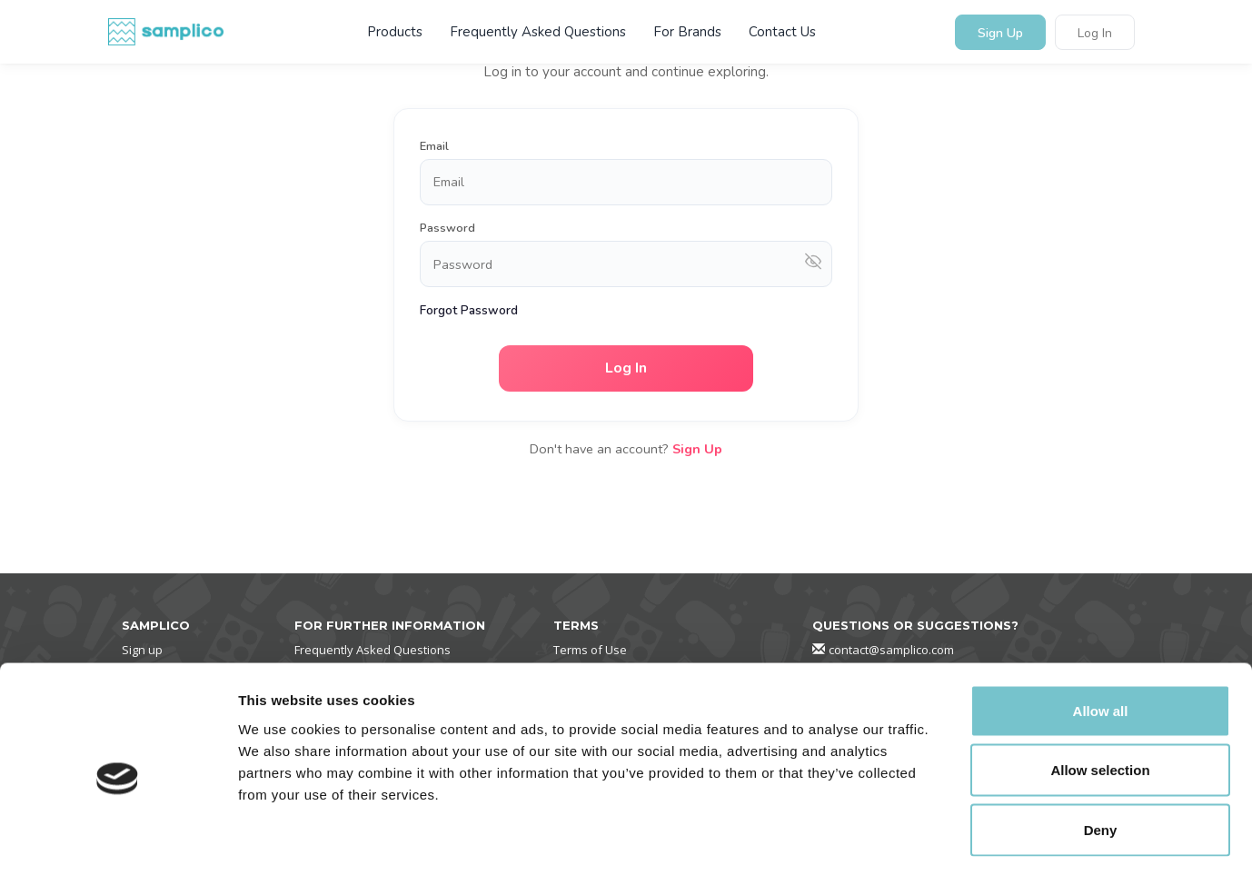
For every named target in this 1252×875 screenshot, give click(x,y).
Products (394, 32)
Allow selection (1099, 696)
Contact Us (782, 32)
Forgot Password (469, 310)
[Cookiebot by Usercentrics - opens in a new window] (117, 839)
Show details (953, 839)
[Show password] (813, 264)
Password (447, 228)
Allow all (1100, 636)
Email (434, 146)
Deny (1101, 755)
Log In (1095, 33)
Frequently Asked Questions (538, 32)
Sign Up (1000, 33)
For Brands (687, 32)
